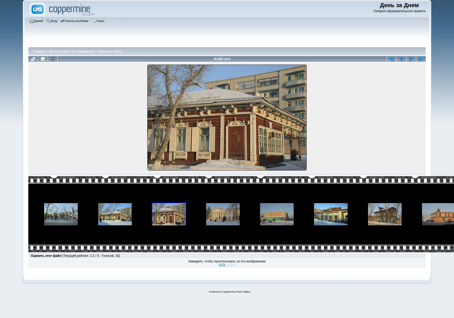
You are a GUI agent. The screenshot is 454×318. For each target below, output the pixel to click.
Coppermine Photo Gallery (236, 291)
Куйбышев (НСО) (110, 51)
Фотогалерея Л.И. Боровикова (71, 51)
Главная (40, 51)
